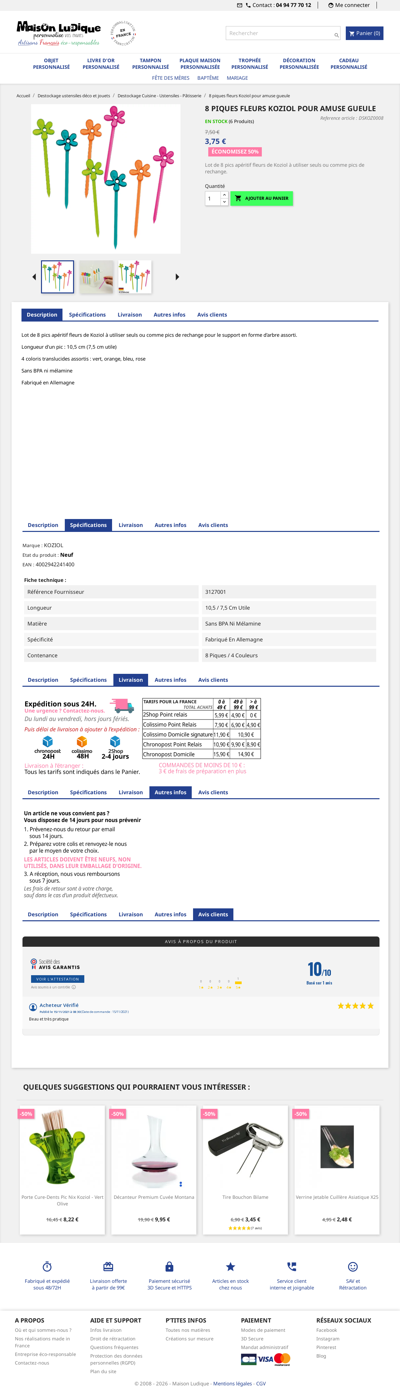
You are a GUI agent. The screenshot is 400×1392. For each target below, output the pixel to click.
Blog (321, 1356)
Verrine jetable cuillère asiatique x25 (337, 1197)
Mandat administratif (264, 1347)
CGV (261, 1383)
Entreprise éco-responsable (45, 1354)
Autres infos (169, 314)
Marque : (32, 545)
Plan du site (103, 1371)
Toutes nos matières (188, 1330)
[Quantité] (213, 198)
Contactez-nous (32, 1363)
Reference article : (338, 118)
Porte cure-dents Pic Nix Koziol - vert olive (62, 1200)
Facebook (326, 1330)
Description (42, 314)
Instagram (328, 1338)
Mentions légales (233, 1383)
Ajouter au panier (262, 198)
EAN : (28, 564)
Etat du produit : (40, 555)
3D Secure (252, 1338)
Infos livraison (106, 1330)
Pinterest (326, 1347)
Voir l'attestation (57, 979)
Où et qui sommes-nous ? (43, 1330)
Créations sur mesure (190, 1338)
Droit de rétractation (113, 1338)
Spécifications (87, 314)
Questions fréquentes (114, 1347)
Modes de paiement (263, 1330)
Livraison (130, 314)
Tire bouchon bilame (245, 1197)
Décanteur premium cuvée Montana (154, 1197)
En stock (216, 121)
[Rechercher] (283, 33)
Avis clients (212, 314)
